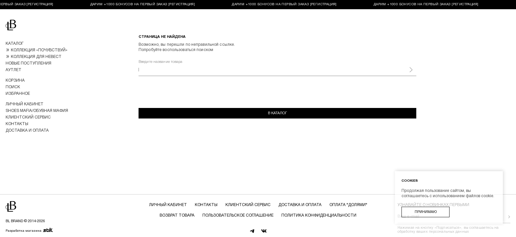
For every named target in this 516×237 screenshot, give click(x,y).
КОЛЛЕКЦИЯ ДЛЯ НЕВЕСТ (36, 57)
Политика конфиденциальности (318, 215)
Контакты (17, 124)
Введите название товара (161, 62)
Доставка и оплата (27, 130)
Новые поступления (28, 63)
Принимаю (426, 212)
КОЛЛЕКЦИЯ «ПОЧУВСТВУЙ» (39, 50)
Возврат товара (177, 215)
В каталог (277, 113)
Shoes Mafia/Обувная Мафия (37, 111)
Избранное (18, 93)
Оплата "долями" (348, 205)
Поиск (13, 87)
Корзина (15, 80)
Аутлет (13, 70)
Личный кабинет (24, 104)
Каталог (14, 43)
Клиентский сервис (28, 117)
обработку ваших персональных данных (433, 231)
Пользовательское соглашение (237, 215)
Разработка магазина (29, 230)
